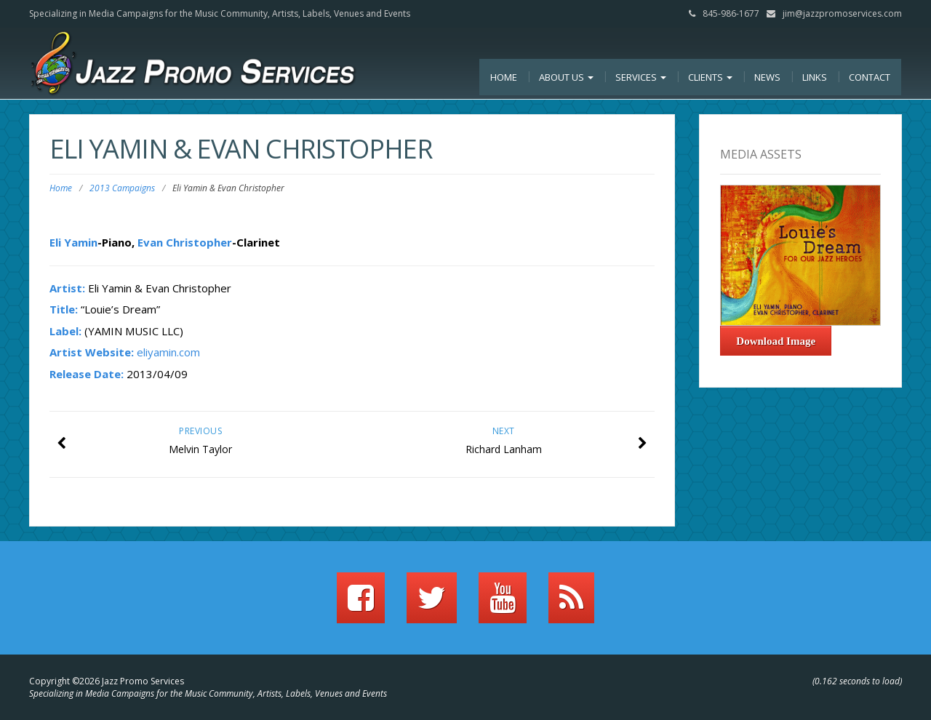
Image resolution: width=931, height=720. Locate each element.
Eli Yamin (73, 242)
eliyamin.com (168, 352)
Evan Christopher (184, 242)
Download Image (775, 341)
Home (503, 77)
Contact (869, 77)
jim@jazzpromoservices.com (842, 13)
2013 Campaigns (122, 188)
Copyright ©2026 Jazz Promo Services (106, 681)
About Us (566, 77)
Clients (710, 77)
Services (640, 77)
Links (814, 77)
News (767, 77)
